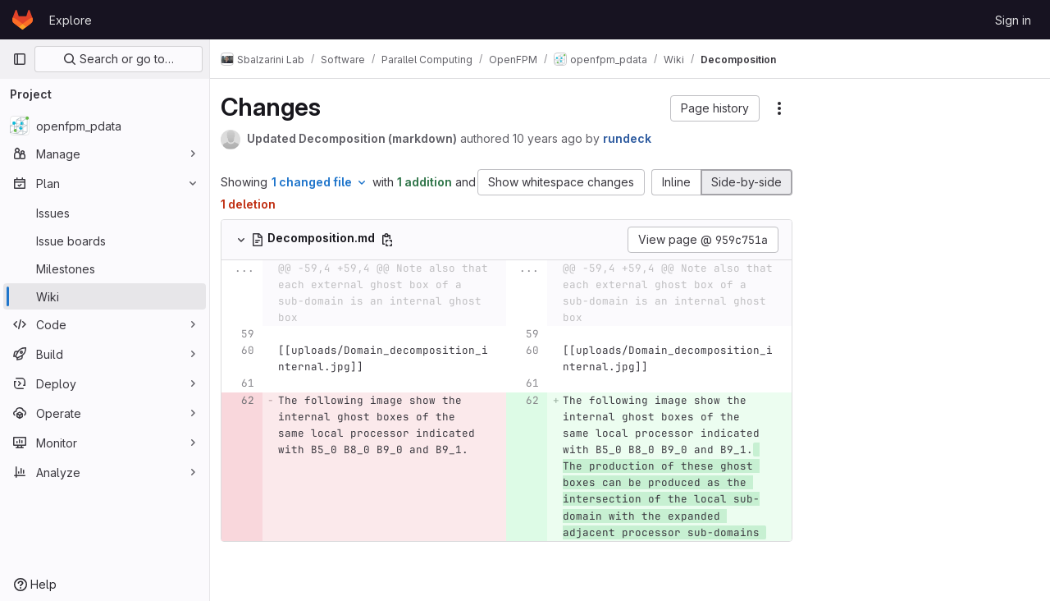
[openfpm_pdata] (104, 125)
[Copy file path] (396, 240)
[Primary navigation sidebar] (20, 59)
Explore (70, 20)
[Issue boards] (104, 240)
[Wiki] (104, 296)
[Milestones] (104, 268)
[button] (715, 108)
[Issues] (104, 213)
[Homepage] (22, 20)
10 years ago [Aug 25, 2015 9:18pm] (556, 138)
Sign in (1013, 20)
